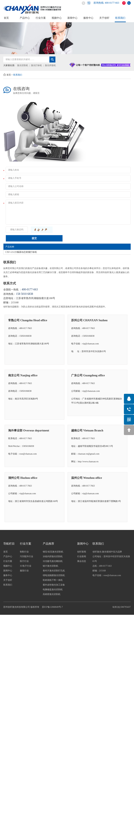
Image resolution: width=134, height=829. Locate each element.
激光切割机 (22, 65)
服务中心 (88, 18)
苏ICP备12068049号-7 (52, 607)
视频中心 (57, 18)
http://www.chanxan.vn (88, 461)
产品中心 (25, 18)
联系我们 (120, 18)
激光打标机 (36, 65)
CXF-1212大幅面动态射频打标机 (21, 252)
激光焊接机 (50, 65)
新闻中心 (72, 18)
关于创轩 (104, 18)
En (129, 3)
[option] (67, 38)
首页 (6, 18)
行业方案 (41, 18)
